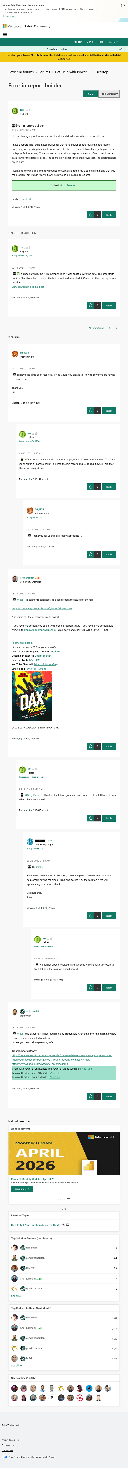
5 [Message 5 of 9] (36, 907)
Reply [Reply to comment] (109, 305)
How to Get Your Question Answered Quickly (36, 1225)
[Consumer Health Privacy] (43, 1457)
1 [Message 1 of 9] (21, 206)
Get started (64, 58)
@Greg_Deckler (33, 795)
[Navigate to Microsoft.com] (12, 26)
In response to (22, 255)
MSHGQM (34, 660)
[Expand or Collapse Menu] (5, 34)
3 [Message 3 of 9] (21, 738)
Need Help (27, 199)
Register (78, 41)
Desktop (102, 71)
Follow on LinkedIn (22, 642)
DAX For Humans (36, 668)
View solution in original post (28, 286)
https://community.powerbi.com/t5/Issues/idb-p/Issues (42, 608)
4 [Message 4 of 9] (29, 810)
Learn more (9, 16)
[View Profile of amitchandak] (32, 1011)
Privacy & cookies (10, 1439)
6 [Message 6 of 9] (44, 979)
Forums (44, 71)
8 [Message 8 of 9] (21, 297)
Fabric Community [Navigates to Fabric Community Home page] (37, 26)
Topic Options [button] (108, 93)
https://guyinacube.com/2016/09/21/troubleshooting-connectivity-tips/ (51, 1059)
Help (100, 41)
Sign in (90, 41)
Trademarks (7, 1450)
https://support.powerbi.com (40, 629)
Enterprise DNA (43, 655)
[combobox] (84, 49)
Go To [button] (112, 41)
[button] (90, 93)
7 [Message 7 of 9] (21, 402)
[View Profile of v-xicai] (49, 840)
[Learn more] (22, 1189)
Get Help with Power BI (72, 71)
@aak (20, 599)
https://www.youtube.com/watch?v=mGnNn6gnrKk (40, 1063)
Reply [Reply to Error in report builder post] (109, 214)
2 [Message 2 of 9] (21, 1088)
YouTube (87, 1068)
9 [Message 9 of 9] (36, 546)
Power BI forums (21, 71)
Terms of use (8, 1445)
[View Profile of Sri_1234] (24, 352)
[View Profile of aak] (22, 109)
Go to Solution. (68, 185)
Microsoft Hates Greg (46, 664)
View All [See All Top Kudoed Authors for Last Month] (16, 1365)
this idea (55, 651)
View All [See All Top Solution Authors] (16, 1296)
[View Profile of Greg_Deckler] (27, 577)
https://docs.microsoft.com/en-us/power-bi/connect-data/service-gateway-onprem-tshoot (62, 1055)
